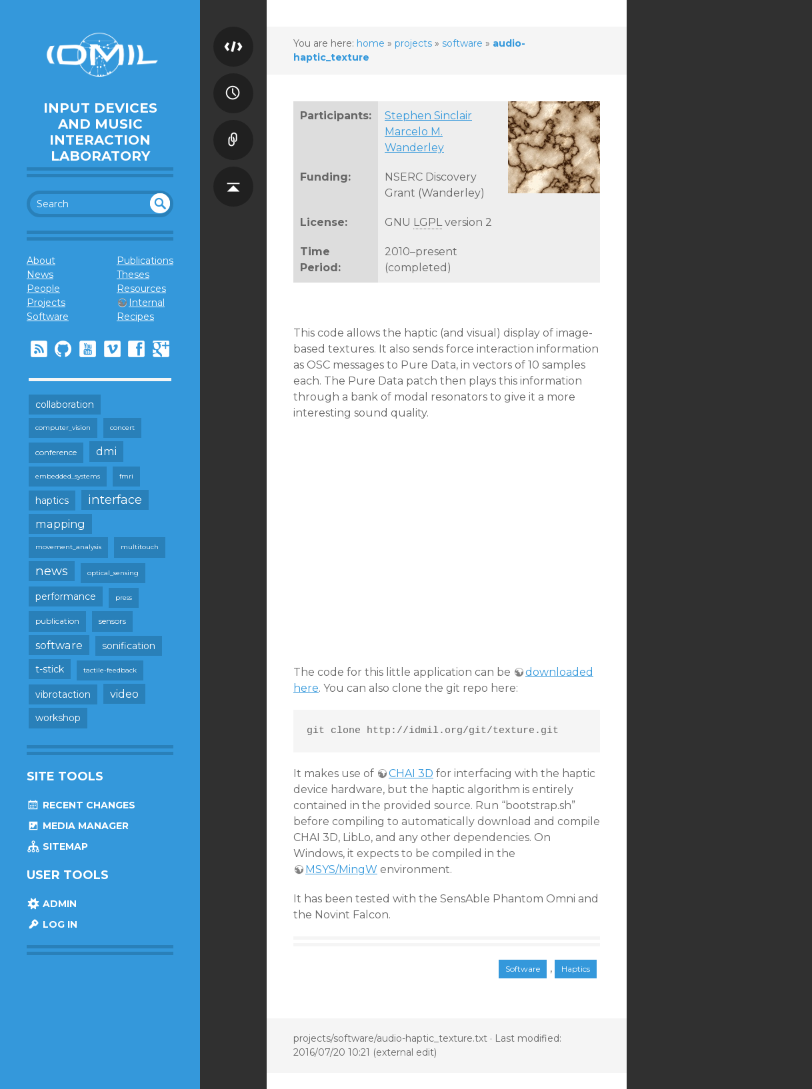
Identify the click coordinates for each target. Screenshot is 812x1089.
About (41, 261)
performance (65, 596)
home (371, 43)
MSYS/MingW (341, 869)
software (59, 645)
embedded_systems (67, 476)
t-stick (49, 669)
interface (115, 499)
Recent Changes (81, 805)
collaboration (64, 405)
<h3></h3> (437, 549)
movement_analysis (68, 546)
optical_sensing (113, 572)
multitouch (140, 546)
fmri (126, 476)
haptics (52, 501)
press (123, 597)
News (40, 275)
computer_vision (63, 427)
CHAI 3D (411, 773)
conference (56, 452)
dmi (106, 451)
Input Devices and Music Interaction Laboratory (100, 132)
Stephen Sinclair (428, 115)
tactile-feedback (110, 670)
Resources (141, 289)
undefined (160, 203)
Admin (52, 904)
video (124, 693)
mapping (60, 524)
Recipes (135, 317)
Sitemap (57, 846)
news (51, 570)
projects (413, 43)
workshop (58, 718)
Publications (145, 261)
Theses (133, 275)
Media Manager (78, 826)
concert (122, 427)
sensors (112, 621)
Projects (46, 303)
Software (48, 317)
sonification (128, 646)
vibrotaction (63, 694)
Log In (52, 924)
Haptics (575, 969)
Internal (147, 303)
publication (57, 621)
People (43, 289)
